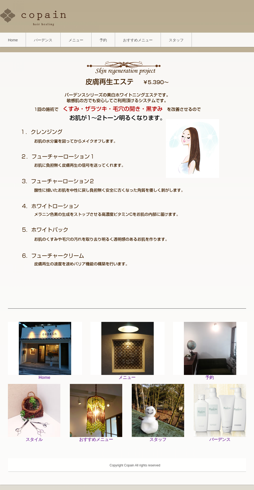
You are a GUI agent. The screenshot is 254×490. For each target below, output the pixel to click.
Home (13, 40)
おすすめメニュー (138, 40)
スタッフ (176, 40)
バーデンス (43, 40)
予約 (103, 40)
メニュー (76, 40)
